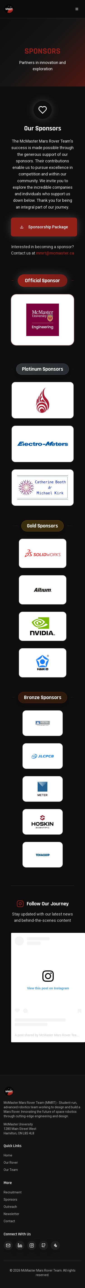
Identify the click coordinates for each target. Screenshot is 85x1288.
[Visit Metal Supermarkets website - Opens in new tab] (42, 723)
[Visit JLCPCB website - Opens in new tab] (42, 756)
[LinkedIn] (19, 1245)
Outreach (10, 1206)
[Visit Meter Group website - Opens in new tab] (42, 789)
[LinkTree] (55, 1245)
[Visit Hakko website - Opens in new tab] (42, 663)
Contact (9, 1221)
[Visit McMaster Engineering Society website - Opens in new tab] (43, 400)
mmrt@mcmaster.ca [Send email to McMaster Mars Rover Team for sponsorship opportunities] (55, 253)
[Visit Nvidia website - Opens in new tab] (42, 626)
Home (8, 1155)
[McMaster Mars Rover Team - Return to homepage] (9, 9)
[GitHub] (43, 1245)
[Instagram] (31, 1245)
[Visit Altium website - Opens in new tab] (42, 590)
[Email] (8, 1245)
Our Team (11, 1170)
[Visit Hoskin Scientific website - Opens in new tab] (42, 822)
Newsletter (11, 1214)
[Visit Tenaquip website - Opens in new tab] (42, 855)
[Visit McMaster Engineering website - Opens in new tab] (42, 320)
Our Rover (11, 1162)
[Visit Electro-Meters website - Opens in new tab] (43, 444)
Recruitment (13, 1192)
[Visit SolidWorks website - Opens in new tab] (42, 553)
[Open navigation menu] (76, 9)
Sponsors (10, 1199)
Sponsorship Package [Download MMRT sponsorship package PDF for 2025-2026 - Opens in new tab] (44, 227)
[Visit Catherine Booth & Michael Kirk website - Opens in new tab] (43, 488)
